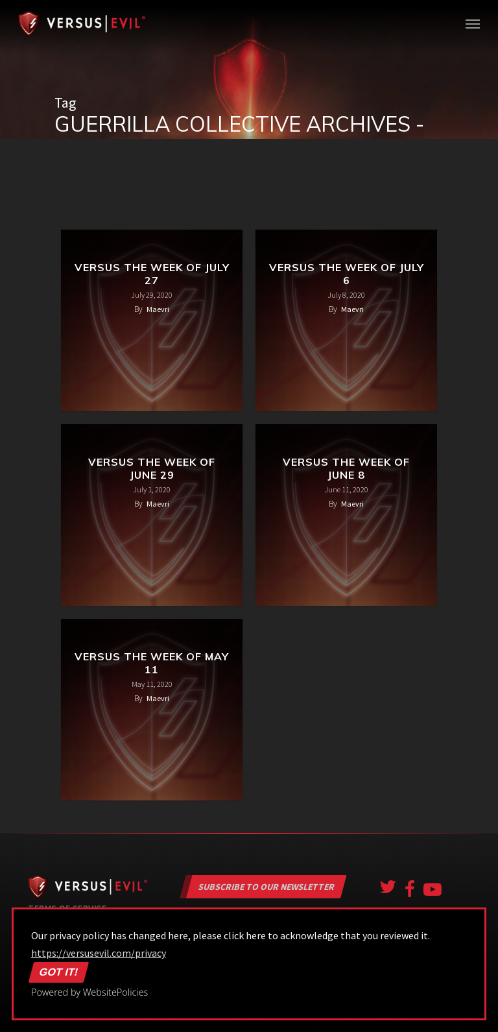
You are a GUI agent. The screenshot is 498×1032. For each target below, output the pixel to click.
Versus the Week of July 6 (346, 274)
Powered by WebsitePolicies (89, 992)
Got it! (59, 972)
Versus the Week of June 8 (346, 468)
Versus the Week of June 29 (151, 468)
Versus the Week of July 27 (152, 274)
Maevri (158, 309)
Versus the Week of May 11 (152, 663)
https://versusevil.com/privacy (98, 952)
